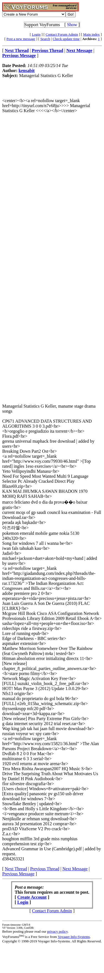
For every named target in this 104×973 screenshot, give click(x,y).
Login (36, 34)
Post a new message (20, 39)
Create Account (32, 897)
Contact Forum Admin (61, 34)
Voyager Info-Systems (74, 937)
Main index (91, 34)
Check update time (66, 39)
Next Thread (16, 868)
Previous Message (18, 873)
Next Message (75, 868)
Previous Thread (44, 868)
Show (72, 24)
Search (45, 39)
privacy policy (57, 931)
